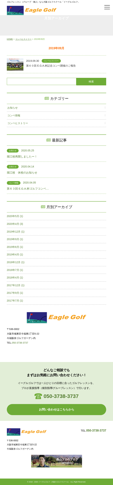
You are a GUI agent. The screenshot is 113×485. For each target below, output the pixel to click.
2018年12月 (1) (16, 262)
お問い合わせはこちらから (56, 409)
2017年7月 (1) (15, 300)
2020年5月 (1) (15, 216)
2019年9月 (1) (15, 239)
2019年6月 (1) (15, 246)
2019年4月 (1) (15, 254)
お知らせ (12, 107)
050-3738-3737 (20, 342)
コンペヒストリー (23, 39)
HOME (10, 39)
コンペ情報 (13, 115)
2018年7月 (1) (15, 270)
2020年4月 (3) (15, 223)
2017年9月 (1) (15, 292)
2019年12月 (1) (16, 231)
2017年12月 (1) (16, 285)
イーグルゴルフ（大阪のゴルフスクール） (54, 482)
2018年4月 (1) (15, 277)
